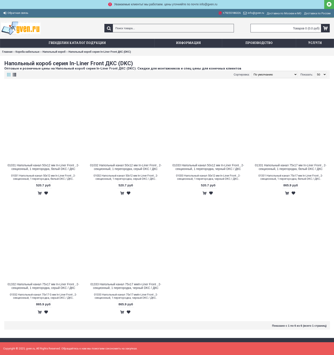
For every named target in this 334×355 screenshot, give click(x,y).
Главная (7, 51)
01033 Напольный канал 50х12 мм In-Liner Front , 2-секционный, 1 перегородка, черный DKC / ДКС (208, 167)
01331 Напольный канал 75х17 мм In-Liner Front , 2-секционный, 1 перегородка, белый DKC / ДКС (291, 167)
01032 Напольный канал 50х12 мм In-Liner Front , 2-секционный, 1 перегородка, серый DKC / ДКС (126, 167)
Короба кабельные (28, 51)
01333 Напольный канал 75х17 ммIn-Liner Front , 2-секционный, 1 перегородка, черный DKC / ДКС (126, 286)
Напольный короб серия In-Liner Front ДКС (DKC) (100, 51)
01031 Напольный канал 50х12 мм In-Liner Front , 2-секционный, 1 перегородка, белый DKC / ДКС (43, 167)
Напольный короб (53, 51)
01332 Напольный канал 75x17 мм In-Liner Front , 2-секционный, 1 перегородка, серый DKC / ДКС (43, 286)
